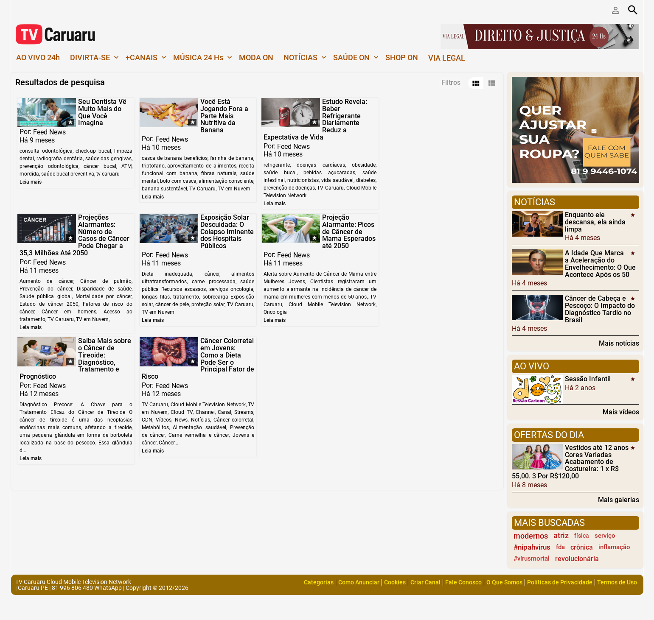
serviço (605, 535)
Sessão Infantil (588, 379)
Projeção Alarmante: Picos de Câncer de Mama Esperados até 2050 (225, 239)
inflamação (614, 547)
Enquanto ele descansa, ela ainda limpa (595, 222)
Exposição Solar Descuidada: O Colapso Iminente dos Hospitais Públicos (104, 239)
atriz (561, 535)
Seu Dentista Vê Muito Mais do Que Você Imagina (102, 112)
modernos (531, 535)
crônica (581, 547)
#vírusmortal (532, 558)
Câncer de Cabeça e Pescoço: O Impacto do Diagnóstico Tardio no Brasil (600, 309)
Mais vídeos (621, 412)
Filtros (450, 82)
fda (560, 547)
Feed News (49, 132)
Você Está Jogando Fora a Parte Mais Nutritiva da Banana (223, 116)
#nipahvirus (532, 547)
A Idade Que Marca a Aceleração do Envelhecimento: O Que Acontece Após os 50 (600, 263)
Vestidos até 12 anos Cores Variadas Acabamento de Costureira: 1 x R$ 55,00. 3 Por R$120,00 (570, 462)
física (581, 535)
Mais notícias (619, 343)
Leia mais (31, 182)
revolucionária (577, 559)
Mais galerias (618, 499)
